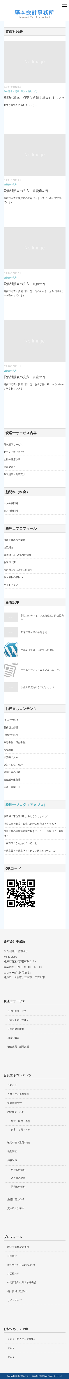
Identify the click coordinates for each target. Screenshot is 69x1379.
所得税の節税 (11, 727)
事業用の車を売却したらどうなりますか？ (26, 816)
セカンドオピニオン (14, 452)
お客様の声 (10, 562)
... (36, 105)
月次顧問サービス (13, 444)
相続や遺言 (10, 466)
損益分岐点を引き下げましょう (37, 687)
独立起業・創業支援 (14, 474)
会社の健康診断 (12, 459)
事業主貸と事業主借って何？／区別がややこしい (30, 850)
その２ (11, 1347)
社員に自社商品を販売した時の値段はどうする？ (30, 823)
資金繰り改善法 (12, 779)
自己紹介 (8, 547)
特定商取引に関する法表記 (18, 569)
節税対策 (12, 1160)
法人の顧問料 (11, 503)
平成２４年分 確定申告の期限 (37, 649)
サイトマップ (11, 584)
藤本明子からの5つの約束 (17, 554)
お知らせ (12, 1085)
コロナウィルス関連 (18, 1094)
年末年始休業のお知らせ (34, 632)
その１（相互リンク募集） (21, 1338)
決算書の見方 (10, 184)
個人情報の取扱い (13, 577)
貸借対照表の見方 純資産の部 (26, 191)
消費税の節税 (11, 735)
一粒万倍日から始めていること (20, 843)
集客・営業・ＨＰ (13, 787)
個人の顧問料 (11, 510)
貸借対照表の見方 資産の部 (25, 377)
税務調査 (8, 749)
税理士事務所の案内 (14, 540)
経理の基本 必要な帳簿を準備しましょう (34, 98)
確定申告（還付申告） (16, 742)
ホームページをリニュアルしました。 (41, 669)
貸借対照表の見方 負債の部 (25, 284)
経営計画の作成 (12, 772)
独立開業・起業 (11, 91)
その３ (11, 1356)
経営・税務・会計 (30, 91)
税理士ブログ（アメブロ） (26, 805)
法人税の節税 (11, 720)
